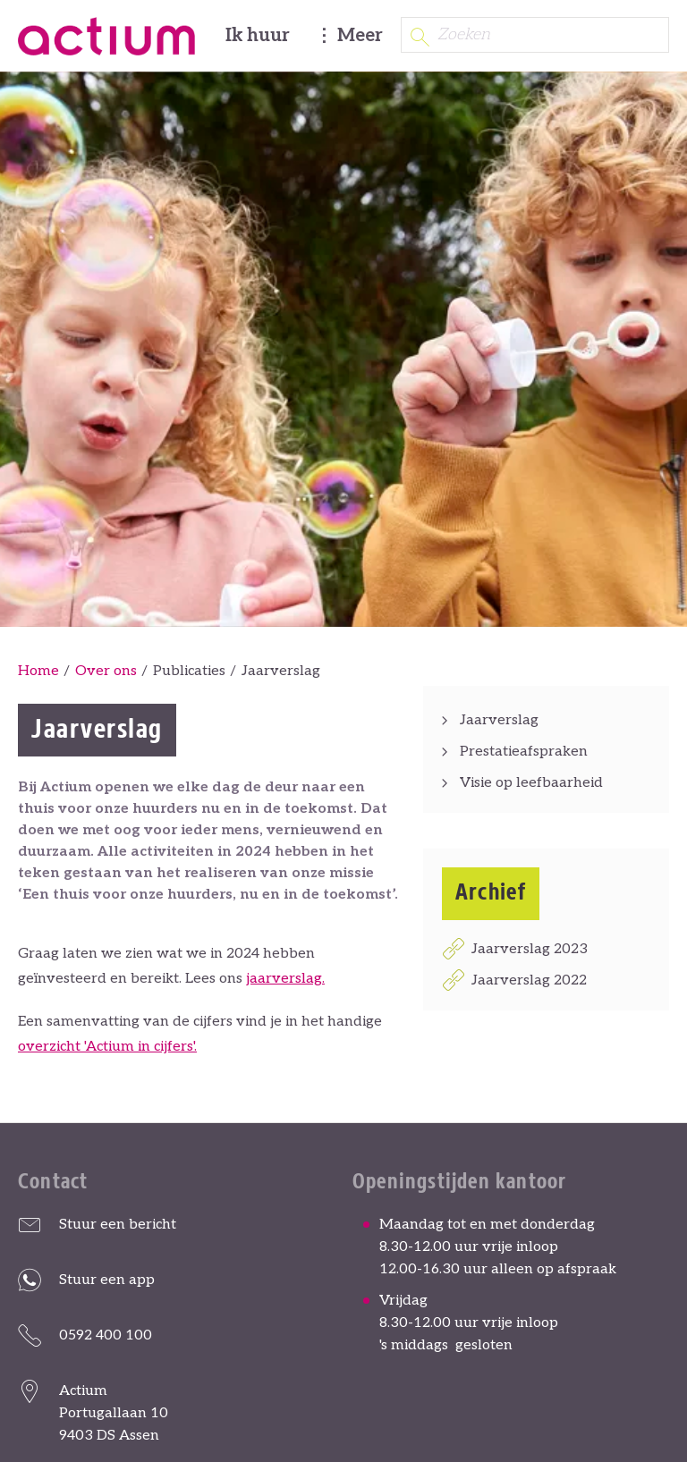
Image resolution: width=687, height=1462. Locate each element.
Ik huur (257, 35)
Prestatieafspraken (524, 751)
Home (38, 671)
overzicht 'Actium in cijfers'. (107, 1046)
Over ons (106, 671)
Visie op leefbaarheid (531, 782)
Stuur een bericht (117, 1224)
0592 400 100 (105, 1335)
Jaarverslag (499, 720)
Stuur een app (107, 1280)
